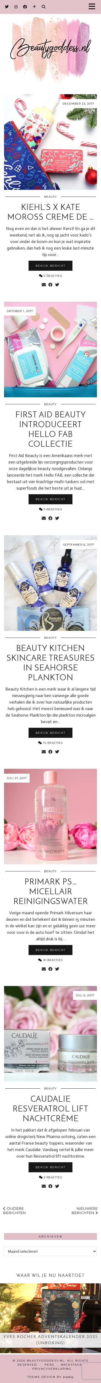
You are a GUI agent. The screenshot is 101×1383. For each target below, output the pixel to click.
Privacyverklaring (52, 1369)
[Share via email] (43, 285)
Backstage (71, 1364)
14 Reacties (50, 743)
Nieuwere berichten (85, 1210)
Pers (49, 1364)
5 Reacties (50, 276)
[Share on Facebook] (50, 285)
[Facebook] (25, 6)
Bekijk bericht (50, 265)
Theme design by (50, 1377)
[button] (93, 7)
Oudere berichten (14, 1210)
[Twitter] (7, 6)
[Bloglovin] (34, 6)
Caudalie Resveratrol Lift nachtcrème (50, 1109)
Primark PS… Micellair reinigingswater (50, 892)
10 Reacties (50, 960)
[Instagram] (16, 6)
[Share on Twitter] (57, 285)
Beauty (50, 197)
